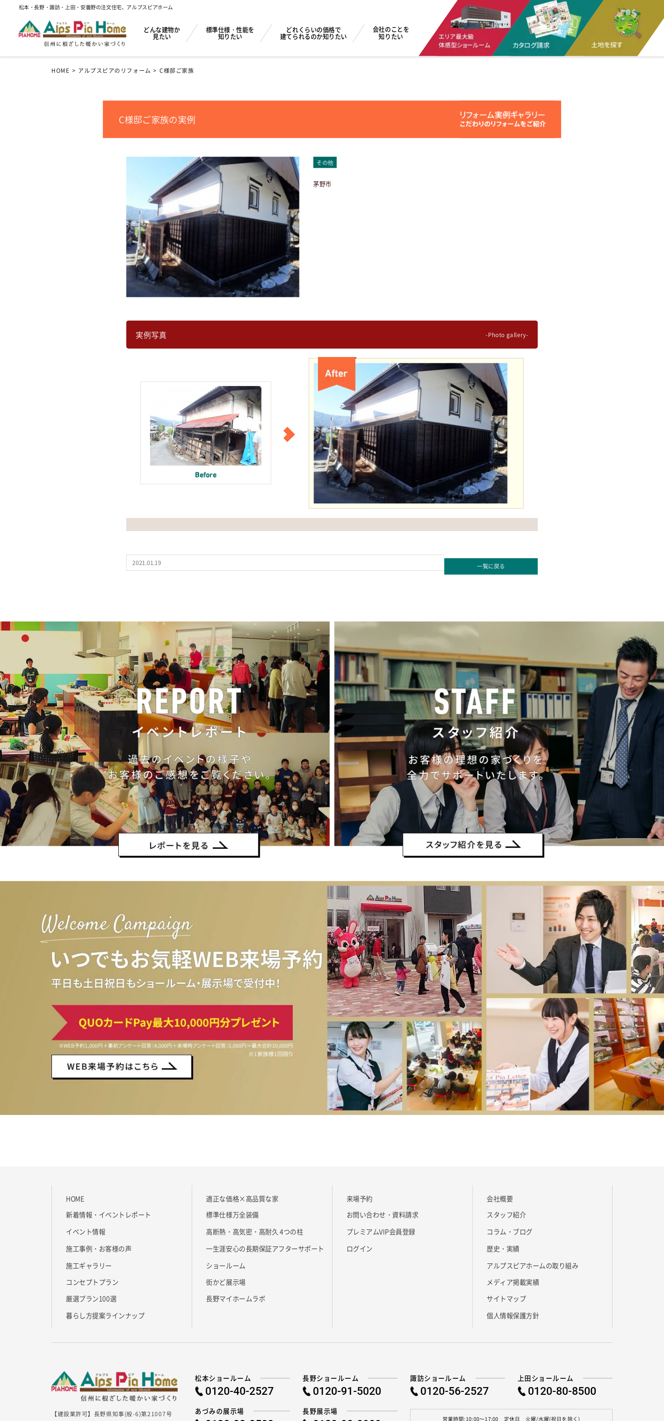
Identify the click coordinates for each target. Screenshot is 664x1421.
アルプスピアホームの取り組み (532, 1261)
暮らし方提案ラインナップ (105, 1311)
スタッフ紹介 (506, 1211)
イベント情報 (85, 1228)
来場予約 (360, 1194)
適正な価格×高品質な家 (242, 1194)
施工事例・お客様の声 (98, 1244)
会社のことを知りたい (391, 33)
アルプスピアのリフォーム (114, 70)
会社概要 (500, 1194)
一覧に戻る (491, 562)
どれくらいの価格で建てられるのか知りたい (313, 33)
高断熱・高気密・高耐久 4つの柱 (254, 1228)
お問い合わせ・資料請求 (383, 1211)
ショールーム (225, 1261)
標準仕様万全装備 (232, 1211)
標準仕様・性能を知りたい (230, 33)
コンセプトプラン (92, 1278)
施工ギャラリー (89, 1261)
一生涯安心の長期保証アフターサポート (265, 1244)
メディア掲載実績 (513, 1278)
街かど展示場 (225, 1278)
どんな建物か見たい (161, 33)
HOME (60, 70)
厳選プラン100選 (91, 1295)
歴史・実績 (503, 1244)
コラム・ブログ (510, 1228)
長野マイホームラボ (235, 1295)
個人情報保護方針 (513, 1311)
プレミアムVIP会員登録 (381, 1228)
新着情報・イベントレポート (108, 1211)
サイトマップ (506, 1295)
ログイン (360, 1244)
